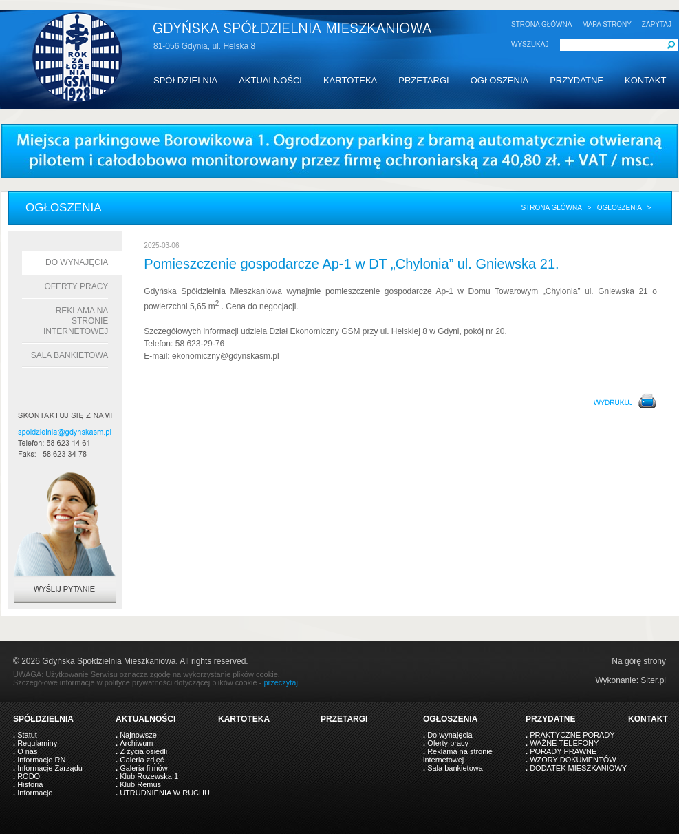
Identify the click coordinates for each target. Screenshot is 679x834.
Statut (27, 735)
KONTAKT (645, 80)
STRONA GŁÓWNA (541, 24)
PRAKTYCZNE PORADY (572, 735)
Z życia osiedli (143, 751)
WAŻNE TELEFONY (564, 743)
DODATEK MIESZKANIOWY (578, 768)
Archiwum (136, 743)
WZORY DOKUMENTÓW (573, 759)
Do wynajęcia (76, 262)
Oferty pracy (76, 286)
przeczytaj (280, 682)
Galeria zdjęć (142, 759)
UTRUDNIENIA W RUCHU (165, 793)
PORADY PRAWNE (563, 751)
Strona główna (551, 207)
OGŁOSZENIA (500, 80)
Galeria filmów (144, 768)
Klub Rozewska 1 (149, 776)
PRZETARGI (423, 80)
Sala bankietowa (70, 355)
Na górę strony (639, 661)
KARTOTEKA (350, 80)
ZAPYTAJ (656, 24)
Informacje (34, 793)
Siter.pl (653, 680)
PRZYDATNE (576, 80)
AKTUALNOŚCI (270, 80)
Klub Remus (140, 784)
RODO (28, 776)
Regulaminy (37, 743)
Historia (30, 784)
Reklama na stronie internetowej (75, 321)
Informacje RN (41, 759)
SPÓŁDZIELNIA (185, 80)
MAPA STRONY (607, 24)
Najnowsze (138, 735)
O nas (27, 751)
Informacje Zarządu (50, 768)
